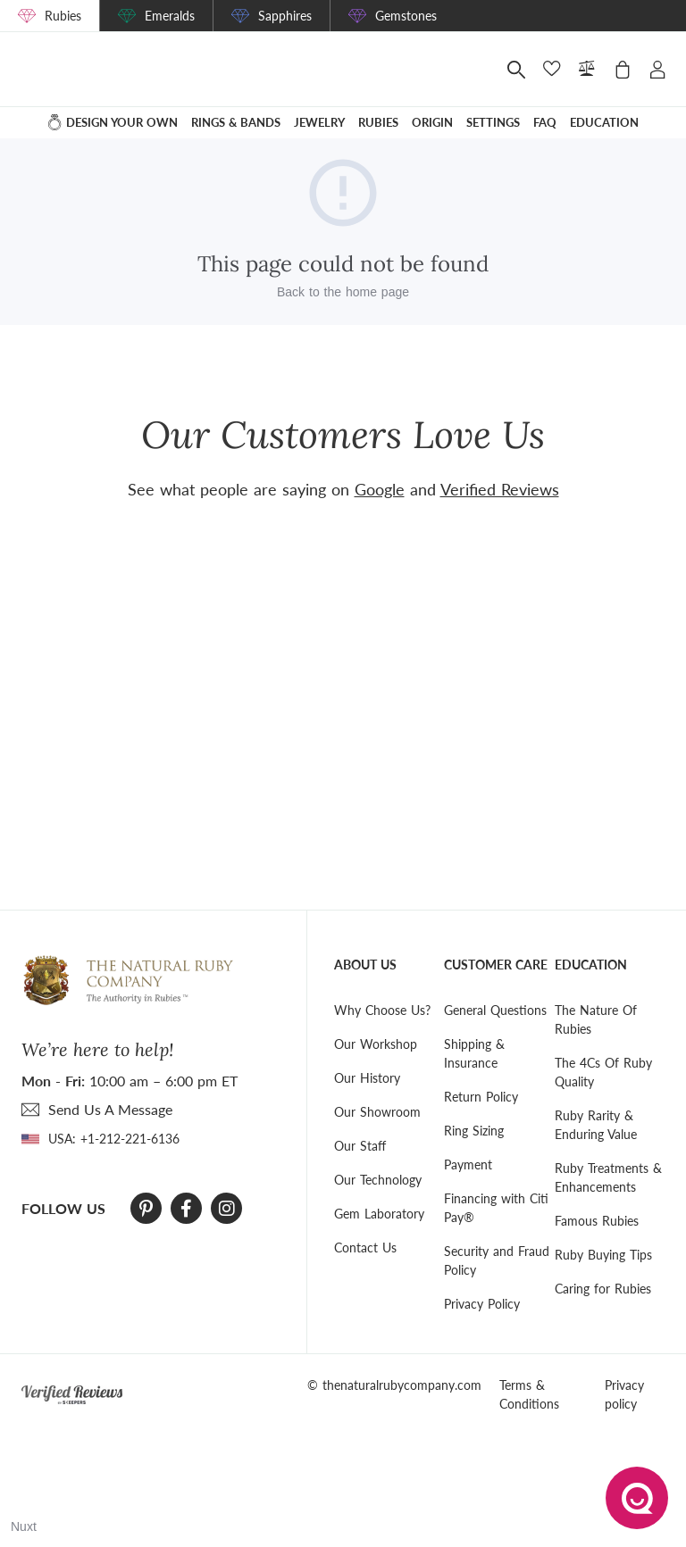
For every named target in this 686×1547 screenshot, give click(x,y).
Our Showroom (377, 1111)
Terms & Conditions (529, 1394)
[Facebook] (186, 1209)
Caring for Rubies (603, 1288)
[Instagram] (227, 1209)
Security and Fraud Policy (496, 1260)
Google (380, 489)
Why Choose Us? (382, 1010)
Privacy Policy (482, 1303)
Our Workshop (375, 1044)
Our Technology (378, 1179)
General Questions (495, 1010)
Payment (468, 1164)
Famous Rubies (597, 1220)
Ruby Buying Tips (603, 1254)
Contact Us (365, 1247)
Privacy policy (624, 1394)
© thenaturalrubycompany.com (394, 1385)
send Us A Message (110, 1109)
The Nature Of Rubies (596, 1019)
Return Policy (481, 1096)
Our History (367, 1077)
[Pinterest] (146, 1209)
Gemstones (406, 15)
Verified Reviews (499, 489)
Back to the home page (343, 292)
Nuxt (24, 1526)
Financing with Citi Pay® (496, 1208)
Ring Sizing (474, 1130)
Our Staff (360, 1145)
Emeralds (170, 15)
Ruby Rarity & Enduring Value (596, 1125)
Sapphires (285, 15)
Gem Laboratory (379, 1213)
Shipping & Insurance (474, 1053)
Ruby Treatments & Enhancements (608, 1177)
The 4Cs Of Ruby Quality (603, 1072)
